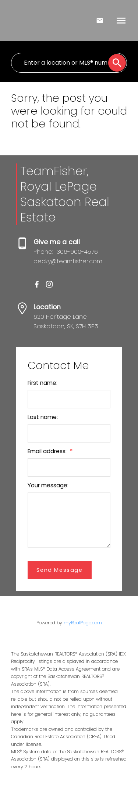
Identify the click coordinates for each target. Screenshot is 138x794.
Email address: (48, 451)
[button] (36, 284)
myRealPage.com (83, 623)
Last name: (43, 417)
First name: (42, 383)
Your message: (48, 485)
